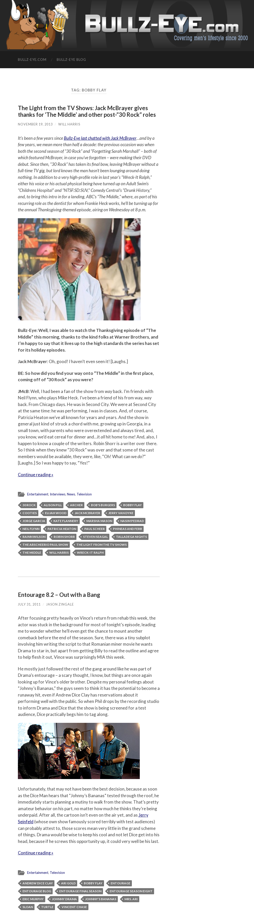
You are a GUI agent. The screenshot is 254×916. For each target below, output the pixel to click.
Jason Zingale (60, 604)
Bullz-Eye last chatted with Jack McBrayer (100, 138)
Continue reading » (36, 474)
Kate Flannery (65, 521)
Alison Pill (53, 505)
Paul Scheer (94, 528)
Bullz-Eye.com (32, 59)
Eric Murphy (33, 898)
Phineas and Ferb (127, 528)
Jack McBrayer (87, 513)
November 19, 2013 (35, 124)
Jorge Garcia (33, 521)
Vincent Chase (74, 906)
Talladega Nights (131, 536)
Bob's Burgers (103, 505)
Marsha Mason (99, 521)
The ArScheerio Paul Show (45, 544)
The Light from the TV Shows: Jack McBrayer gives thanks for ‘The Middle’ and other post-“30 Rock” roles (88, 111)
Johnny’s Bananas (100, 898)
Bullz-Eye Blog (71, 59)
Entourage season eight (131, 890)
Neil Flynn (30, 528)
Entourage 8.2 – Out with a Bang (59, 594)
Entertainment (38, 494)
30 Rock (29, 505)
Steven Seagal (95, 536)
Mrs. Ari (131, 898)
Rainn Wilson (33, 536)
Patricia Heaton (62, 528)
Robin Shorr (64, 536)
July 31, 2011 (29, 604)
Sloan (27, 906)
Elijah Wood (55, 513)
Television (85, 494)
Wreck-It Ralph (90, 552)
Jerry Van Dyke (120, 513)
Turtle (47, 906)
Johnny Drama (64, 898)
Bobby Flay (132, 505)
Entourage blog (36, 890)
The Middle (31, 552)
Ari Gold (68, 883)
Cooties (29, 513)
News (72, 494)
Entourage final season (80, 890)
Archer (76, 505)
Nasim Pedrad (132, 521)
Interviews (58, 494)
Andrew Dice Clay (37, 883)
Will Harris (69, 124)
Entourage (120, 883)
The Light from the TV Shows (101, 544)
